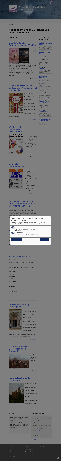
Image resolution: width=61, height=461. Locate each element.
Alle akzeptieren (44, 239)
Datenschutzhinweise (36, 223)
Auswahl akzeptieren (17, 239)
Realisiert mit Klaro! (46, 242)
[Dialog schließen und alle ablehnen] (50, 217)
